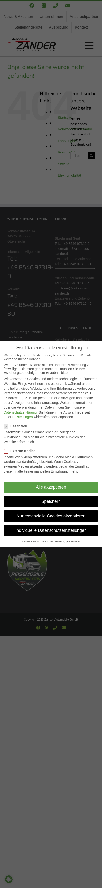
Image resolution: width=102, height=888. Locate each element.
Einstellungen (22, 417)
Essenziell (17, 426)
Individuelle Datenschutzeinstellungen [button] (51, 530)
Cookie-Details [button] (30, 541)
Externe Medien (22, 451)
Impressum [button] (73, 541)
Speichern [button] (51, 501)
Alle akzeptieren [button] (51, 487)
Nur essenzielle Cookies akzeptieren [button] (51, 516)
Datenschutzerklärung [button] (53, 541)
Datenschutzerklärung (20, 412)
